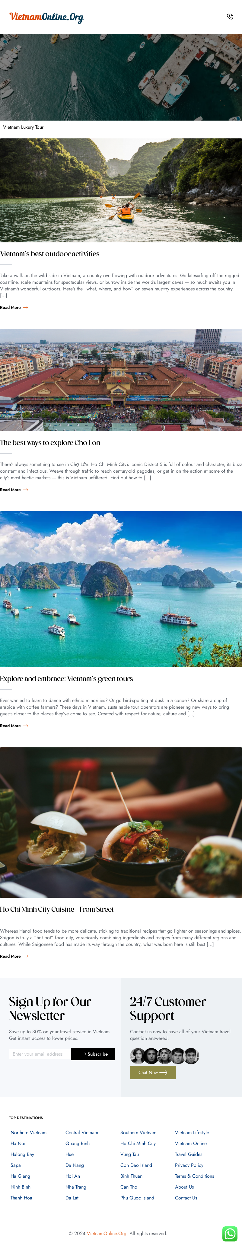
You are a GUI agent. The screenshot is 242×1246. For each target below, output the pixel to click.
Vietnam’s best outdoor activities (50, 254)
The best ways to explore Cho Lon (50, 443)
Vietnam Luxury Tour (23, 127)
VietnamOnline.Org (106, 1233)
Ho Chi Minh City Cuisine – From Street (57, 910)
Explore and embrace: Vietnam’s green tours (66, 679)
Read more (14, 307)
